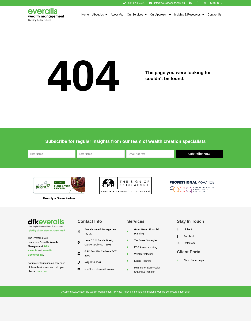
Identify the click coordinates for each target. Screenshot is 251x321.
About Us (99, 15)
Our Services (136, 15)
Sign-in (216, 3)
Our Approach (160, 15)
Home (85, 14)
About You (117, 14)
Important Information (143, 291)
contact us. (42, 271)
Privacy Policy (121, 291)
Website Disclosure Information (173, 291)
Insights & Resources (189, 15)
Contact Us (214, 14)
